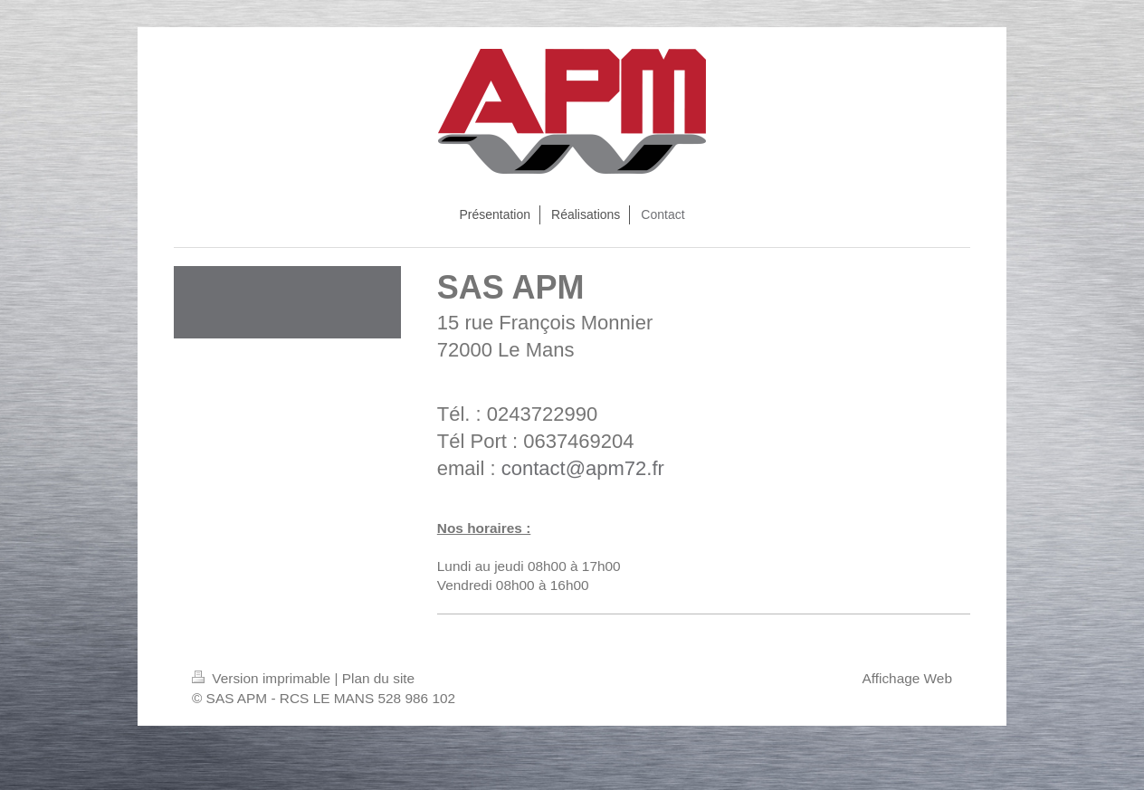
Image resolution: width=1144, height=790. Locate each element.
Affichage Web (907, 678)
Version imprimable (263, 678)
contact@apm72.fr (582, 468)
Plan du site (378, 678)
